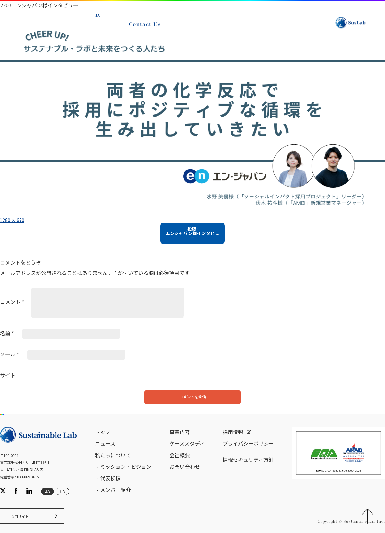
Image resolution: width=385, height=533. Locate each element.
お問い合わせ (184, 474)
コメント (12, 305)
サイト (7, 378)
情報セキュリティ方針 (248, 467)
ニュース (105, 451)
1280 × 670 (14, 219)
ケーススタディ (187, 451)
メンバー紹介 (115, 497)
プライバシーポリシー (248, 451)
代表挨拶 (110, 485)
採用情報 (233, 439)
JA (99, 19)
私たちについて (113, 462)
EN (100, 26)
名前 (7, 336)
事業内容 (179, 439)
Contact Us (147, 28)
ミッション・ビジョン (125, 474)
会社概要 (179, 462)
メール (9, 358)
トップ (102, 439)
